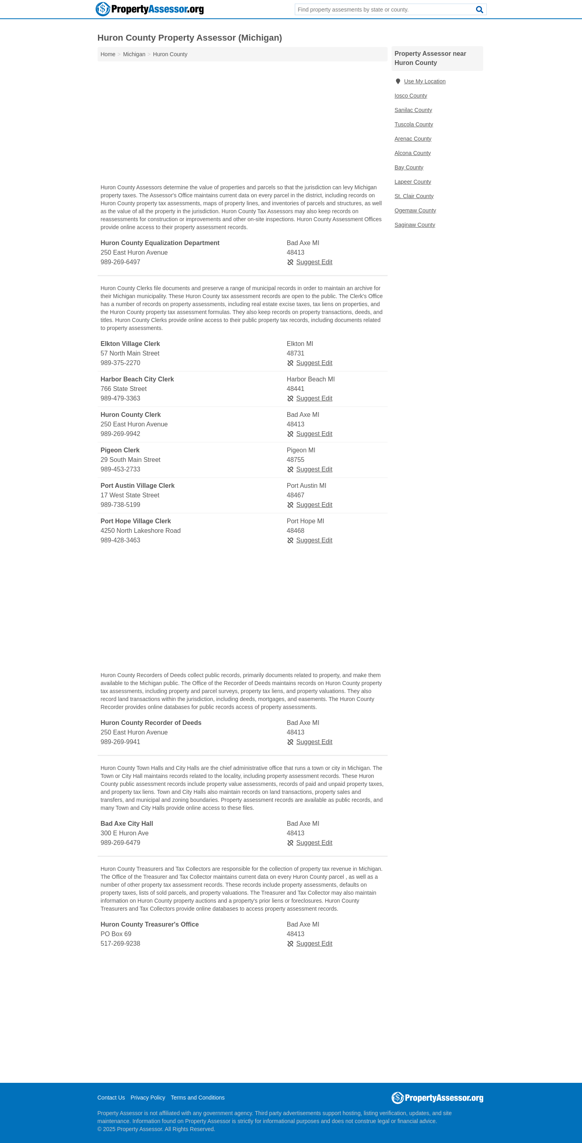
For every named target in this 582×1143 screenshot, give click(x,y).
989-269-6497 (121, 262)
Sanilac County (413, 110)
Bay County (409, 167)
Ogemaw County (415, 210)
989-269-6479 (121, 842)
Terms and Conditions (198, 1097)
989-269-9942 (121, 433)
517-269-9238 (121, 943)
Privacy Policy (148, 1097)
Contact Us (111, 1097)
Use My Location (420, 81)
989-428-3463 (121, 540)
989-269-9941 (121, 741)
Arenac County (413, 139)
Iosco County (411, 95)
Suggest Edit (310, 262)
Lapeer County (413, 182)
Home (108, 54)
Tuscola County (414, 124)
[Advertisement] (243, 124)
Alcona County (413, 153)
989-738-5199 (121, 504)
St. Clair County (414, 196)
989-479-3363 (121, 398)
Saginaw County (415, 225)
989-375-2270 (121, 362)
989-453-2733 (121, 469)
